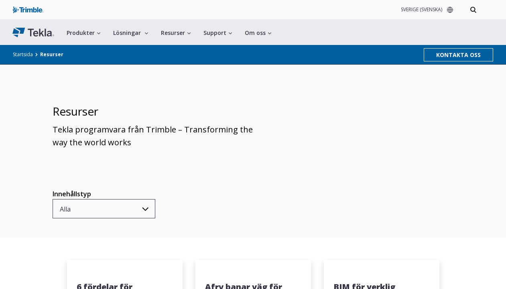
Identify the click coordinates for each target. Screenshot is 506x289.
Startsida (23, 54)
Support (217, 33)
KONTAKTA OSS (458, 55)
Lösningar (130, 33)
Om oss (258, 33)
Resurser (176, 33)
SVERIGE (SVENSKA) (421, 9)
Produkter (83, 33)
